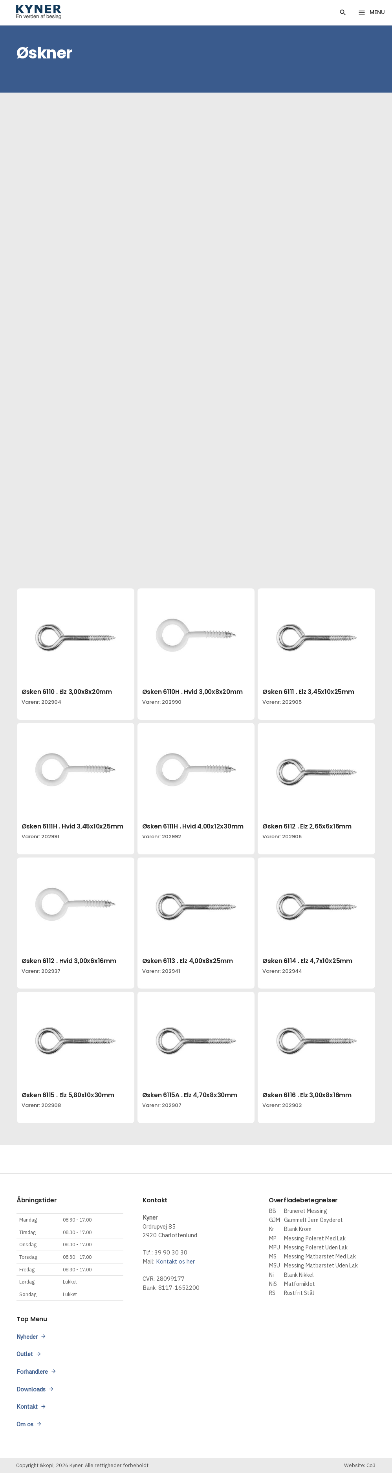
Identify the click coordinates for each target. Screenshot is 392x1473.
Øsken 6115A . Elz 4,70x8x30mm (189, 1095)
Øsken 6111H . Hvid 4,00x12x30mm (193, 826)
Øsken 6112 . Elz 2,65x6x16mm (306, 826)
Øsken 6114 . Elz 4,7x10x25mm (307, 960)
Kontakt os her (175, 1261)
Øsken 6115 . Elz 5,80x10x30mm (68, 1095)
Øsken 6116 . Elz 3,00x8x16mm (306, 1095)
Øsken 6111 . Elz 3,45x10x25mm (308, 691)
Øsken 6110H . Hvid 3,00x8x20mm (192, 691)
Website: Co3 (360, 1465)
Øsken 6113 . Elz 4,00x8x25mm (187, 960)
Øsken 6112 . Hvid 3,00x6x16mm (69, 960)
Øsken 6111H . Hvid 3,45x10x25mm (72, 826)
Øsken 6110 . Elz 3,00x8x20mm (67, 691)
